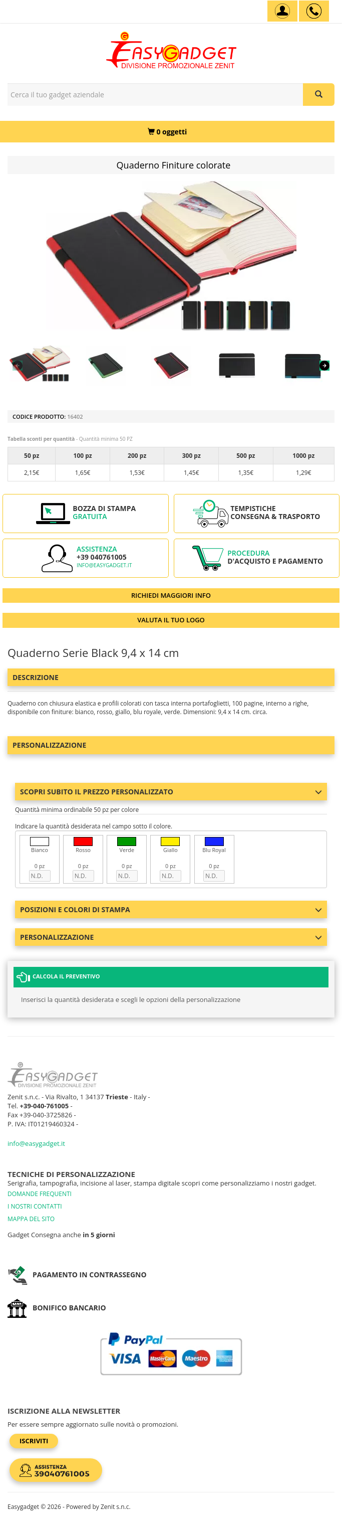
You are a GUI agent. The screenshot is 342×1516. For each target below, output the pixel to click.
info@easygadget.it (104, 565)
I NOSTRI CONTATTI (35, 1206)
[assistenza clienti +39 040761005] (314, 11)
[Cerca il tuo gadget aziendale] (318, 94)
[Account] (282, 11)
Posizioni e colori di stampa (171, 909)
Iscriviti (34, 1440)
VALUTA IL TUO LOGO (171, 619)
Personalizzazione (49, 745)
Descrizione (36, 677)
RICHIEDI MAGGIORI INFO (171, 595)
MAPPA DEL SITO (31, 1219)
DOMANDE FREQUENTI (40, 1194)
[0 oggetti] (167, 131)
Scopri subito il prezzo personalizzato (171, 791)
